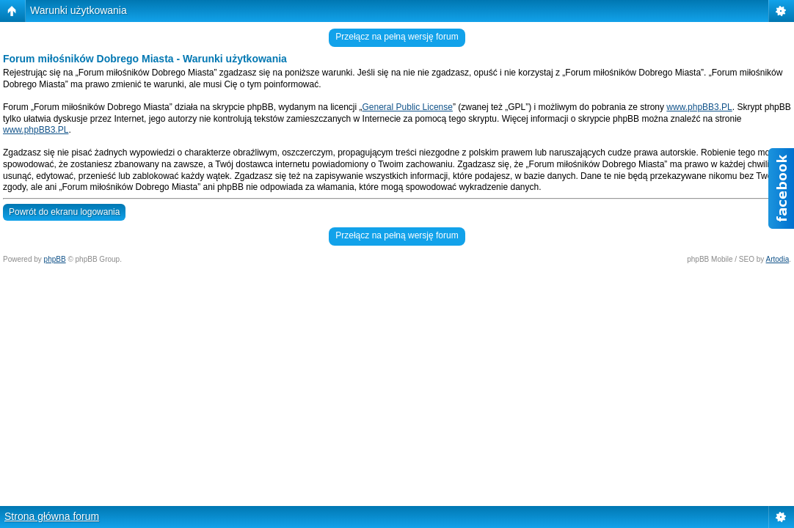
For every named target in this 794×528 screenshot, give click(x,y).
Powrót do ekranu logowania (64, 212)
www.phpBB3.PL (699, 107)
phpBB (55, 259)
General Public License (408, 107)
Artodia (778, 259)
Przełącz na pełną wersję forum (396, 37)
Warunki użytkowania (78, 10)
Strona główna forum (51, 516)
